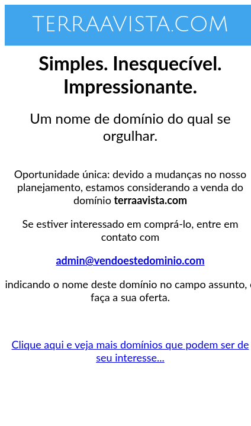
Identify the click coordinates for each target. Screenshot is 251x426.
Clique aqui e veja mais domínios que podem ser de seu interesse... (130, 351)
